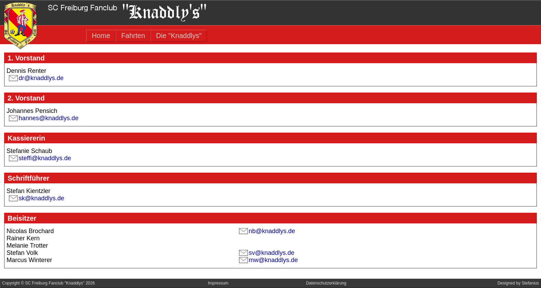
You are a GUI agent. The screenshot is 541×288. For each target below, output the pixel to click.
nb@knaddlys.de (272, 231)
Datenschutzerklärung (326, 283)
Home (101, 35)
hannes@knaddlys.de (48, 118)
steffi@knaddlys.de (45, 158)
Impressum (218, 283)
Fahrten (133, 35)
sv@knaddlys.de (271, 252)
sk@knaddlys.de (41, 198)
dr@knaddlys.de (41, 78)
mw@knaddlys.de (273, 260)
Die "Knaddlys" (178, 35)
